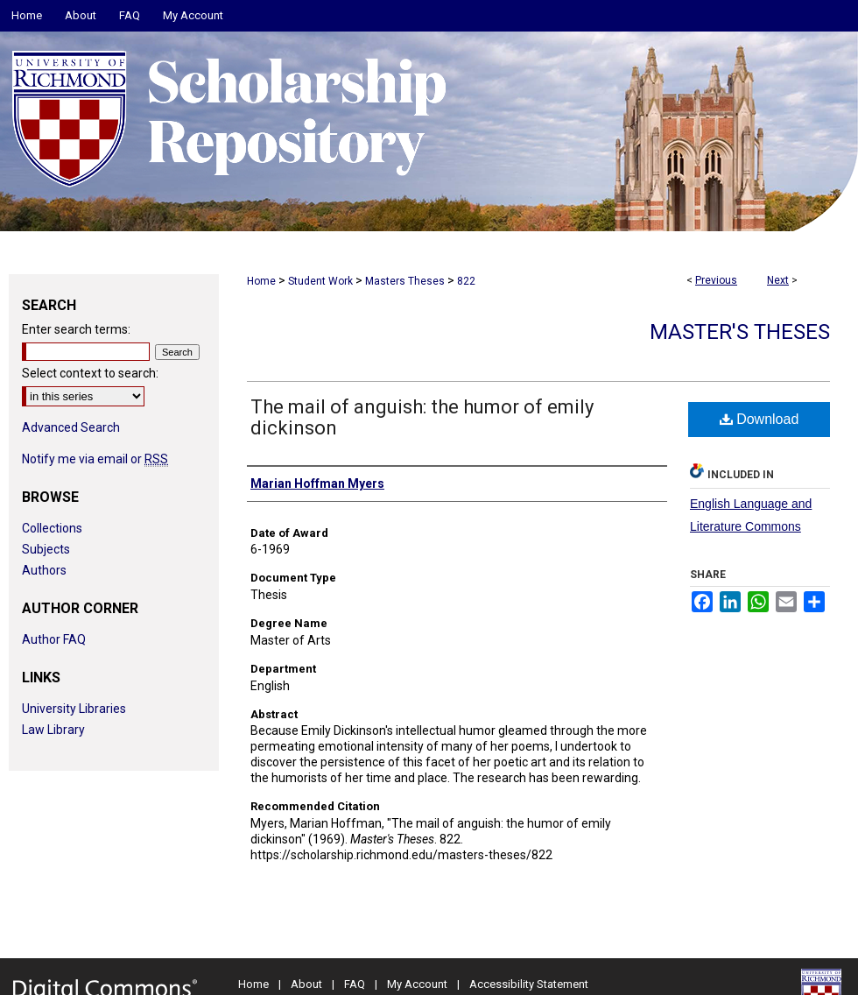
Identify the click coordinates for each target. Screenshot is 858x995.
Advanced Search (71, 427)
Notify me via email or (95, 459)
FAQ (354, 984)
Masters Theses (405, 281)
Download (759, 419)
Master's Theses (740, 332)
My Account (417, 984)
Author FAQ (54, 639)
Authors (44, 570)
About (306, 984)
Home (261, 281)
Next (778, 280)
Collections (52, 528)
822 (466, 281)
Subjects (46, 549)
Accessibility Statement (528, 984)
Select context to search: (90, 373)
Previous (716, 280)
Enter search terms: (76, 329)
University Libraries (74, 709)
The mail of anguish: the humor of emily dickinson (422, 417)
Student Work (320, 281)
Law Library (53, 730)
